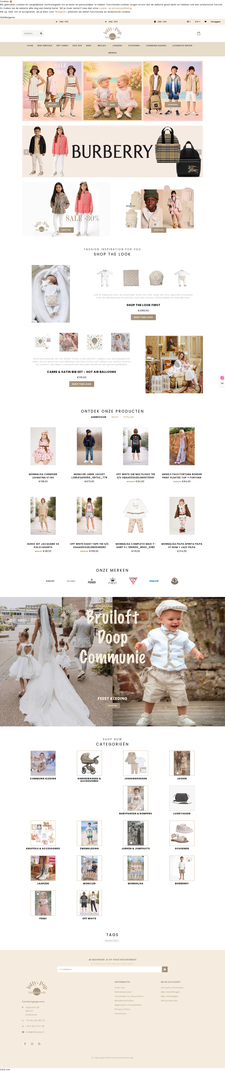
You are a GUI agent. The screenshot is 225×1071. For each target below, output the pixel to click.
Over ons (120, 987)
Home (30, 45)
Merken (112, 52)
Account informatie (172, 987)
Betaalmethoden (124, 1000)
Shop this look (143, 317)
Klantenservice (123, 992)
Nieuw (115, 417)
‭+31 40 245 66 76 (35, 1020)
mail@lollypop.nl (35, 1032)
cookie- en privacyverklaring (115, 8)
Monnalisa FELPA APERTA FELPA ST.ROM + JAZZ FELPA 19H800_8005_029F (181, 547)
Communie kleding (156, 45)
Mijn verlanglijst (170, 996)
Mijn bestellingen (170, 992)
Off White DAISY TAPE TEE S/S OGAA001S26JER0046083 (89, 545)
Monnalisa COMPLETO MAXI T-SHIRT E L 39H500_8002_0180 (136, 545)
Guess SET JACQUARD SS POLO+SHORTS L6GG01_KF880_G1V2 (43, 547)
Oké (2, 17)
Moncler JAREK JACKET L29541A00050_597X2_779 (89, 476)
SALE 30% (77, 45)
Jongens (117, 45)
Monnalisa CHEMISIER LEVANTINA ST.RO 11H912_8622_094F (43, 478)
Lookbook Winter (182, 45)
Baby (88, 45)
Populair (129, 417)
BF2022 (111, 941)
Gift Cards (62, 45)
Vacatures (120, 1013)
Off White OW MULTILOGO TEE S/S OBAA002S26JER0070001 (135, 476)
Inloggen (216, 21)
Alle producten (169, 1000)
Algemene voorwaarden (128, 1004)
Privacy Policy (122, 1009)
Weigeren (60, 11)
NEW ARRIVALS (44, 45)
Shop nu (66, 230)
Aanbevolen (98, 417)
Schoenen (134, 45)
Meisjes (102, 45)
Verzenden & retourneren (129, 996)
